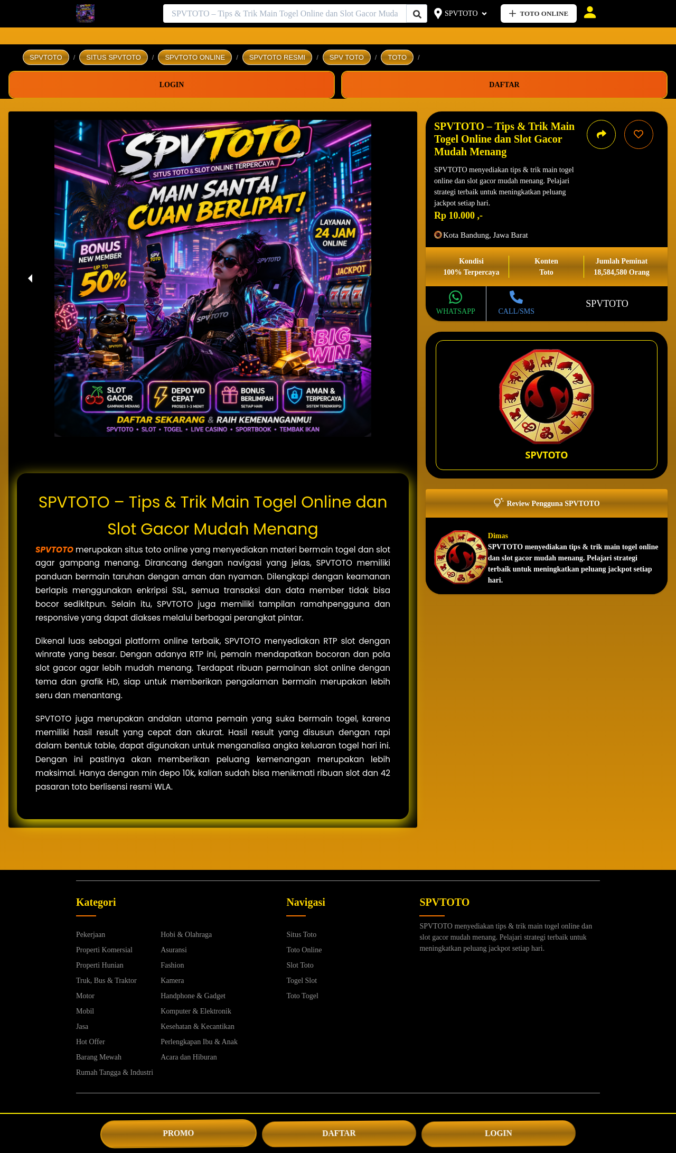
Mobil (85, 1011)
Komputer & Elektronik (196, 1011)
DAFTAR (339, 1133)
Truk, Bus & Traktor (106, 981)
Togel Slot (301, 981)
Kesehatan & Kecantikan (197, 1026)
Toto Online (304, 950)
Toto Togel (302, 996)
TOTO (397, 57)
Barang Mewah (98, 1057)
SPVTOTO (461, 13)
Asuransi (174, 950)
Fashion (172, 965)
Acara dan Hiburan (189, 1057)
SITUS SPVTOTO (113, 57)
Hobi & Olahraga (186, 935)
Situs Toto (301, 935)
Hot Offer (90, 1042)
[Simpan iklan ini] (638, 134)
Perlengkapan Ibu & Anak (199, 1042)
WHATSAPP (455, 311)
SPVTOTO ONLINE (195, 57)
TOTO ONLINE (539, 13)
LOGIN (499, 1133)
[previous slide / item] (30, 278)
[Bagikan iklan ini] (601, 134)
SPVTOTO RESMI (277, 57)
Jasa (82, 1026)
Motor (85, 996)
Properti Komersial (104, 950)
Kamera (172, 981)
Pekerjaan (90, 935)
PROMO (178, 1133)
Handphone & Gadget (193, 996)
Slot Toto (299, 965)
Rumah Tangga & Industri (114, 1072)
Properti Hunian (100, 965)
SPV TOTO (347, 57)
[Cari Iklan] (417, 14)
